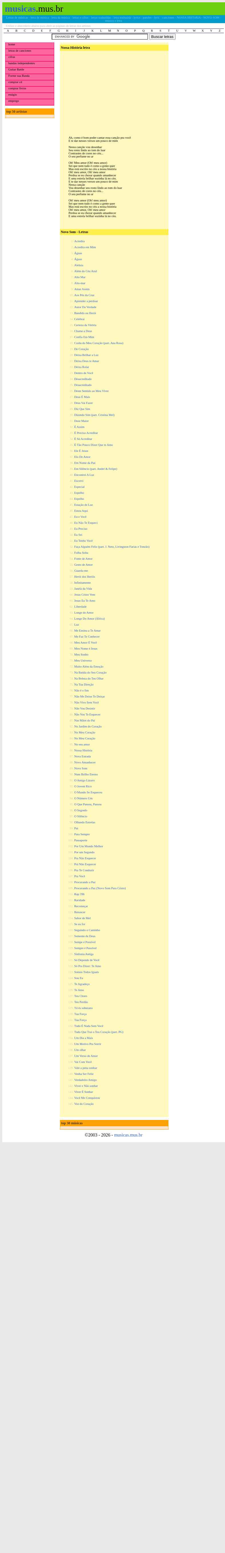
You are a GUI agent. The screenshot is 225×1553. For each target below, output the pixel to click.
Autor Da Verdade (85, 307)
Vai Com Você (83, 1061)
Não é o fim (81, 690)
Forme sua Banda (19, 75)
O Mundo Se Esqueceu (88, 792)
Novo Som (80, 768)
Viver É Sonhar (83, 1091)
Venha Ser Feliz (83, 1073)
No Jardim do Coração (88, 726)
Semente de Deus (84, 936)
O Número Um (83, 798)
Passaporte (80, 840)
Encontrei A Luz (84, 474)
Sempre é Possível (85, 948)
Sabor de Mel (82, 918)
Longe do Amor (83, 612)
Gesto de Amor (83, 564)
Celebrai (79, 319)
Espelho (79, 492)
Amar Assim (82, 289)
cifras (11, 56)
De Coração (81, 349)
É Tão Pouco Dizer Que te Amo (93, 444)
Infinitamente (82, 582)
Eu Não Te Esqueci (86, 522)
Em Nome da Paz (84, 462)
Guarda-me (81, 570)
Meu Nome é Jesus (85, 648)
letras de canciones (19, 50)
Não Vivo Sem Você (86, 702)
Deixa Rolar (81, 367)
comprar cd (15, 82)
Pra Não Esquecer (85, 858)
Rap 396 (79, 894)
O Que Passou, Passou (87, 804)
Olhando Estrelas (84, 822)
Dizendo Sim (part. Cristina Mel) (94, 414)
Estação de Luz (83, 504)
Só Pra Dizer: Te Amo (87, 966)
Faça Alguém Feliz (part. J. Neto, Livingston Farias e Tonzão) (112, 546)
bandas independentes (21, 63)
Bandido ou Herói (85, 313)
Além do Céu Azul (85, 271)
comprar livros (17, 88)
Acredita (79, 241)
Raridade (79, 900)
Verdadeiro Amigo (85, 1079)
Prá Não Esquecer (85, 864)
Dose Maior (81, 420)
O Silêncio (80, 816)
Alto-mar (79, 283)
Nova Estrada (82, 756)
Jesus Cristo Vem (84, 594)
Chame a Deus (83, 331)
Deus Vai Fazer (83, 403)
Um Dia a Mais (83, 1038)
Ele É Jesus (81, 450)
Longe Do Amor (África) (89, 618)
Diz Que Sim (82, 409)
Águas (78, 253)
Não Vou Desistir (84, 708)
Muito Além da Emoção (88, 666)
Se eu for (79, 924)
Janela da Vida (83, 588)
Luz (76, 624)
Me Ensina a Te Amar (87, 630)
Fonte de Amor (83, 558)
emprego (13, 100)
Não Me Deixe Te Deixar (89, 696)
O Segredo (80, 810)
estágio (12, 94)
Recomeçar (81, 906)
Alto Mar (79, 277)
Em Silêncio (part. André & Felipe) (95, 468)
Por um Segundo (84, 852)
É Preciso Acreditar (86, 432)
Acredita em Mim (85, 247)
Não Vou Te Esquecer (87, 714)
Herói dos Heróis (84, 576)
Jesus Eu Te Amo (84, 600)
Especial (79, 486)
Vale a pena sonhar (85, 1067)
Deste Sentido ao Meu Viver (91, 391)
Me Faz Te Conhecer (87, 636)
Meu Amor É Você (85, 642)
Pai (76, 828)
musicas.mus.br (128, 1135)
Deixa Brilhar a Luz (86, 355)
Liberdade (80, 606)
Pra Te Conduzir (84, 870)
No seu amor (82, 744)
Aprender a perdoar (86, 301)
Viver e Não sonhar (86, 1085)
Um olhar (80, 1049)
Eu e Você (80, 516)
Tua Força (80, 1014)
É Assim (79, 426)
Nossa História (83, 750)
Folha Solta (81, 552)
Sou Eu (78, 978)
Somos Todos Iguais (86, 972)
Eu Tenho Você (83, 540)
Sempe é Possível (85, 942)
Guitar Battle (16, 69)
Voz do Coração (84, 1103)
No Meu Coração (84, 732)
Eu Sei (78, 534)
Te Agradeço (82, 984)
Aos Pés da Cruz (84, 295)
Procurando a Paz (85, 882)
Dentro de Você (83, 373)
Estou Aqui (81, 510)
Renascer (79, 912)
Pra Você (79, 876)
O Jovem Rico (83, 786)
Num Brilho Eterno (86, 774)
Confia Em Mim (84, 337)
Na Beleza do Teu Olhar (89, 678)
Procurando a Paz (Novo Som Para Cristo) (100, 888)
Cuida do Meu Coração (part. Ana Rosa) (98, 343)
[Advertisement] (113, 88)
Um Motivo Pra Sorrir (87, 1044)
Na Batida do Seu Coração (90, 672)
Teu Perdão (81, 1002)
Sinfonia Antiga (83, 954)
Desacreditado (83, 379)
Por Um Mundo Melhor (88, 846)
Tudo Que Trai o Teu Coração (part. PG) (98, 1032)
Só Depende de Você (86, 960)
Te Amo (79, 990)
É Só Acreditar (83, 438)
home (11, 44)
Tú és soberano (83, 1008)
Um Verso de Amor (86, 1055)
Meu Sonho (81, 654)
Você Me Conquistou (87, 1097)
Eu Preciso (80, 528)
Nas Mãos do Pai (84, 720)
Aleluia (78, 265)
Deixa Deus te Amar (86, 361)
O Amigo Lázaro (84, 780)
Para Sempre (82, 834)
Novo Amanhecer (85, 762)
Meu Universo (83, 660)
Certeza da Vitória (85, 325)
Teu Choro (80, 996)
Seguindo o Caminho (87, 930)
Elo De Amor (82, 456)
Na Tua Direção (83, 684)
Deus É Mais (82, 397)
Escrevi (78, 480)
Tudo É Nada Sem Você (88, 1026)
